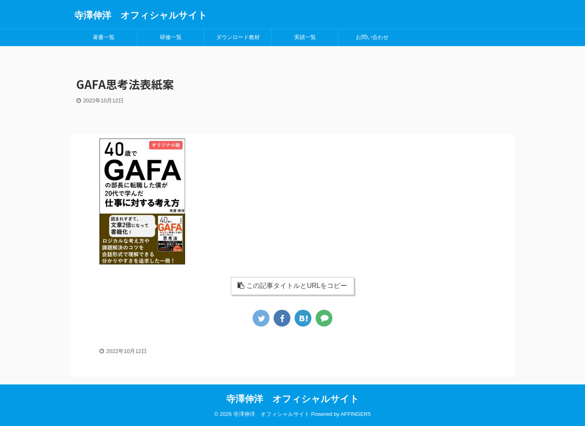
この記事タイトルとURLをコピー (292, 285)
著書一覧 (104, 37)
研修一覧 (171, 37)
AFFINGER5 (356, 414)
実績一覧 (305, 37)
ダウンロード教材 (238, 37)
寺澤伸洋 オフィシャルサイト (140, 15)
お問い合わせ (372, 37)
